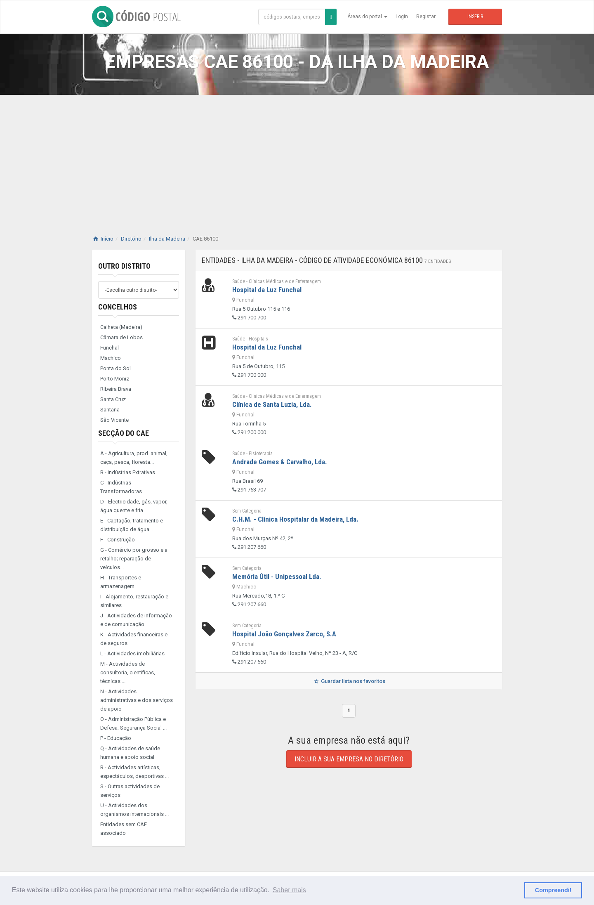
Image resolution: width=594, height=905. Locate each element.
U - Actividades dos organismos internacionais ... (134, 809)
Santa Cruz (113, 399)
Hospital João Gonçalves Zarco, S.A (284, 634)
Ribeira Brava (115, 389)
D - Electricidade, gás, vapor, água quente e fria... (133, 506)
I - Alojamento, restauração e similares (134, 600)
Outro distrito (124, 266)
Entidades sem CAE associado (123, 828)
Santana (110, 409)
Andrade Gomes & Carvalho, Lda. (279, 462)
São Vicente (114, 420)
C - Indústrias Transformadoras (121, 487)
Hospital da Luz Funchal (267, 290)
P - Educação (115, 738)
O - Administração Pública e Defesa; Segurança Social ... (133, 723)
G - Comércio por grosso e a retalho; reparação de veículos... (133, 558)
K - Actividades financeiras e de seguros (133, 638)
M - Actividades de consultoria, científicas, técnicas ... (127, 672)
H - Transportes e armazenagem (120, 581)
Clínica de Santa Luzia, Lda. (272, 404)
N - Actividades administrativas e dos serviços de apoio (136, 700)
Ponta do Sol (115, 368)
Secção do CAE (123, 433)
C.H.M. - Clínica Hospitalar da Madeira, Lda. (295, 519)
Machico (110, 358)
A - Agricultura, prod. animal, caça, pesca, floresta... (133, 457)
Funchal (109, 348)
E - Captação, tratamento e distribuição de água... (131, 524)
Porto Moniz (114, 379)
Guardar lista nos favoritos (348, 681)
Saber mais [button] (289, 889)
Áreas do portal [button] (367, 16)
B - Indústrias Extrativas (127, 472)
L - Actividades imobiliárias (132, 653)
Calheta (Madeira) (121, 327)
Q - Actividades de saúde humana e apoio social (130, 752)
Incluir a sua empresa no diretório (349, 759)
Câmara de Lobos (121, 337)
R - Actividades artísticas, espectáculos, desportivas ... (134, 771)
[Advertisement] (297, 157)
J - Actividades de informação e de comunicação (136, 619)
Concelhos (117, 306)
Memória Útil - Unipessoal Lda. (276, 576)
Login (402, 16)
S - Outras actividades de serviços (130, 790)
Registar (426, 16)
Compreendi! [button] (553, 890)
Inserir (475, 16)
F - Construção (117, 539)
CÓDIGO (136, 16)
